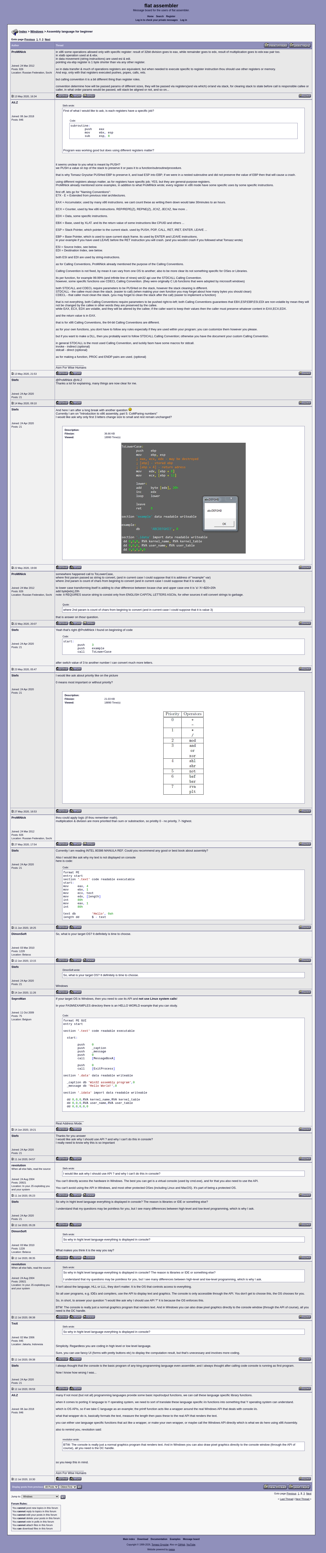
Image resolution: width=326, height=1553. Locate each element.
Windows (36, 31)
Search (160, 16)
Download (142, 1539)
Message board (191, 1539)
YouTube (190, 1544)
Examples (175, 1539)
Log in (183, 20)
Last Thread (287, 1499)
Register (170, 16)
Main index (129, 1539)
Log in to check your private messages (156, 20)
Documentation (159, 1539)
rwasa (172, 1549)
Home (150, 16)
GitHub (181, 1544)
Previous (29, 39)
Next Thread (302, 1499)
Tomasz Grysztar (159, 1544)
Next (47, 39)
